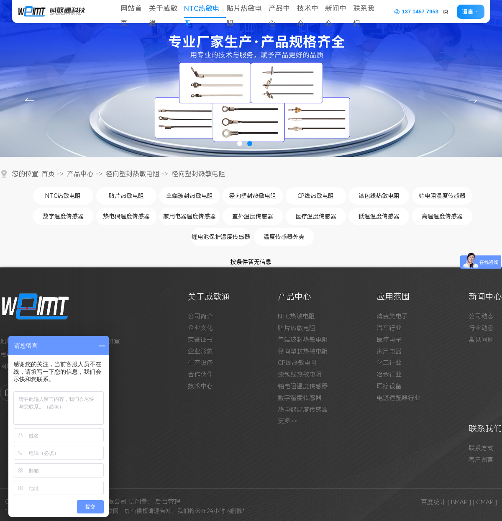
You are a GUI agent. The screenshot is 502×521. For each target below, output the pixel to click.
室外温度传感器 (252, 216)
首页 (48, 174)
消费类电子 (392, 316)
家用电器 (389, 352)
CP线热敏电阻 (315, 195)
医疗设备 (389, 386)
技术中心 (312, 12)
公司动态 (481, 316)
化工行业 (389, 363)
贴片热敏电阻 (247, 12)
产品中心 (283, 12)
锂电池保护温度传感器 (221, 237)
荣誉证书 (200, 340)
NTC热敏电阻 (204, 12)
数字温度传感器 (63, 216)
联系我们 (370, 12)
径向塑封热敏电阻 (132, 174)
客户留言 (481, 460)
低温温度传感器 (379, 216)
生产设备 (200, 363)
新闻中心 (341, 12)
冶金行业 (389, 375)
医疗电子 (389, 340)
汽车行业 (389, 328)
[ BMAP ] (459, 502)
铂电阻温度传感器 (442, 195)
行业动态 (481, 328)
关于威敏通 (164, 12)
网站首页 (132, 12)
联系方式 (481, 448)
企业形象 (200, 352)
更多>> (287, 421)
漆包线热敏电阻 (379, 195)
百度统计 (433, 502)
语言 (472, 12)
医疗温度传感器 (315, 216)
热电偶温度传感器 (126, 216)
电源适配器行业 (398, 398)
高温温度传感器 (442, 216)
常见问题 (481, 340)
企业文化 (200, 328)
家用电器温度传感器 (189, 216)
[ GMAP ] (485, 502)
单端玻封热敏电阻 (189, 195)
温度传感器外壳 (284, 237)
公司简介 (200, 316)
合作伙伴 (200, 375)
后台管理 (167, 502)
